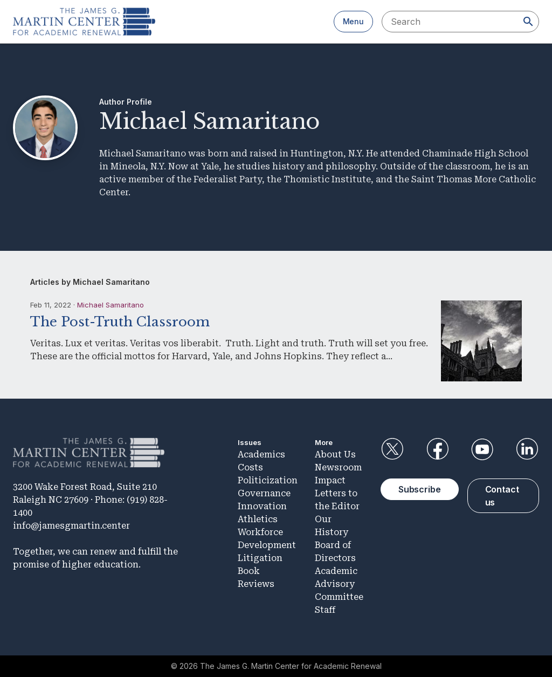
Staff (325, 610)
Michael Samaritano (110, 304)
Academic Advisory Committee (339, 584)
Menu (353, 21)
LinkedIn (527, 449)
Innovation (262, 506)
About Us (335, 454)
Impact (330, 480)
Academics (261, 454)
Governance (264, 493)
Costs (250, 467)
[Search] (528, 21)
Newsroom (338, 467)
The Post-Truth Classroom (120, 322)
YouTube (482, 449)
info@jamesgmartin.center (71, 526)
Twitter (392, 449)
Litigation (260, 558)
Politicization (268, 480)
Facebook (437, 449)
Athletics (258, 519)
